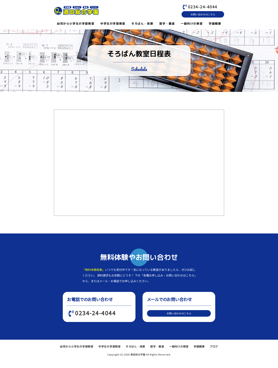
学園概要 (215, 24)
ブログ (214, 354)
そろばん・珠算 (142, 24)
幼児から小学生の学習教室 (75, 24)
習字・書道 (167, 24)
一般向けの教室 (192, 24)
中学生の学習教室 (112, 24)
